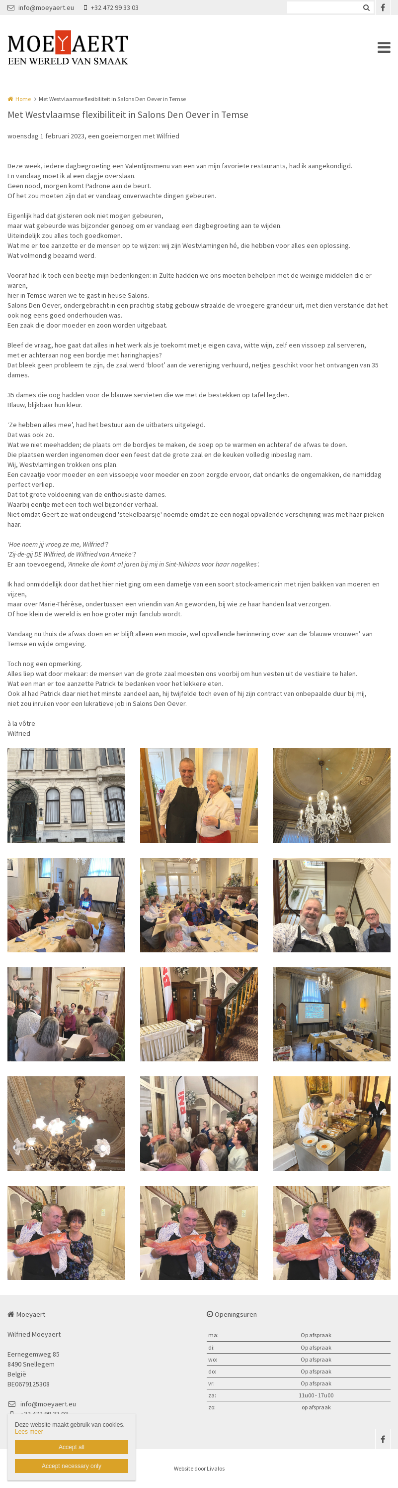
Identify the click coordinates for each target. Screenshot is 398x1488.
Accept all (71, 1447)
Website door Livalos (199, 1468)
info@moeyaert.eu (40, 7)
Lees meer (29, 1431)
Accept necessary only (71, 1466)
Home (23, 99)
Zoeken (366, 7)
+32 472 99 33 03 (111, 7)
